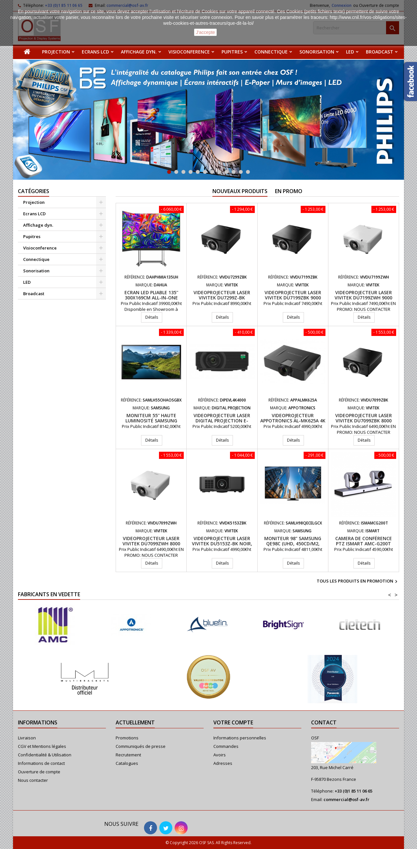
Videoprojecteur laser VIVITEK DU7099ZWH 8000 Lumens (151, 543)
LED (350, 52)
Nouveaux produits (239, 191)
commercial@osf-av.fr (346, 799)
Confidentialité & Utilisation (44, 755)
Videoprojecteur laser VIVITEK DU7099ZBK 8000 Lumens (363, 420)
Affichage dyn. (139, 52)
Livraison (27, 738)
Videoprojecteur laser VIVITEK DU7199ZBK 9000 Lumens (293, 297)
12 (248, 172)
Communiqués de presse (140, 746)
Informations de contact (41, 763)
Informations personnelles (239, 738)
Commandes (225, 746)
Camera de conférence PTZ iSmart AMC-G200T (363, 541)
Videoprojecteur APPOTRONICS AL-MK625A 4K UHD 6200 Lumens (292, 420)
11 (241, 172)
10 (234, 172)
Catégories (33, 191)
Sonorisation (316, 52)
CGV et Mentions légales (42, 746)
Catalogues (127, 763)
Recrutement (128, 755)
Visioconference (189, 52)
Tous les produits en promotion (358, 581)
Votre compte (233, 722)
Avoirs (219, 755)
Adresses (222, 763)
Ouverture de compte (39, 772)
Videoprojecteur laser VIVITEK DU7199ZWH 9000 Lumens (363, 297)
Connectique (271, 52)
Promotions (127, 738)
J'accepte (205, 32)
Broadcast (379, 52)
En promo (288, 191)
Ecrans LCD (95, 52)
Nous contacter (33, 780)
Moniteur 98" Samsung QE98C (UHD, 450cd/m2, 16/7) (292, 543)
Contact (324, 722)
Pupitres (232, 52)
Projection (56, 52)
